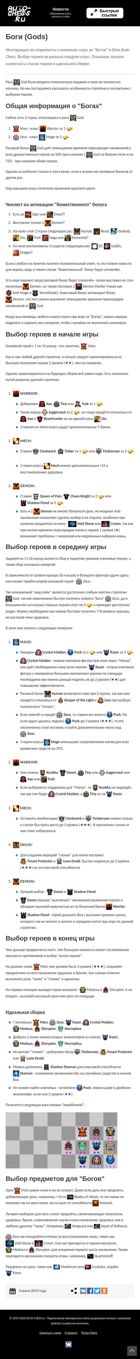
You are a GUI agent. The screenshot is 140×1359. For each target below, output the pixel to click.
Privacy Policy (89, 1333)
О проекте (71, 1333)
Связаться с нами (50, 1333)
